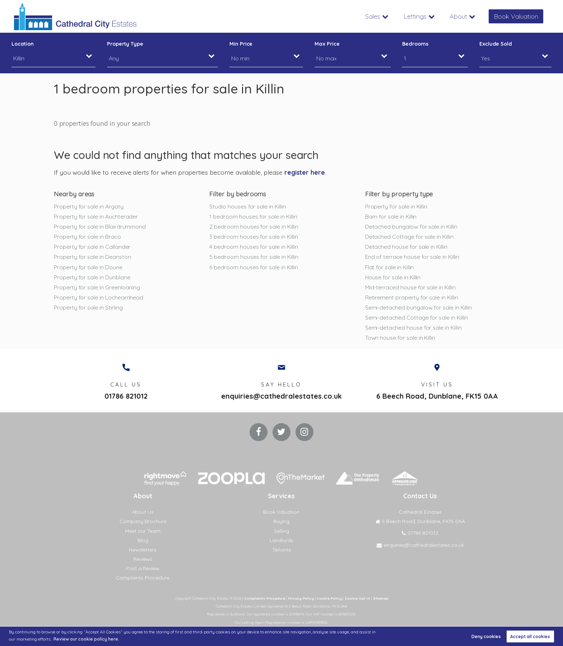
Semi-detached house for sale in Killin (413, 327)
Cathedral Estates (420, 512)
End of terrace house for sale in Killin (412, 257)
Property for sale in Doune (88, 267)
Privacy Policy (301, 598)
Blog (143, 540)
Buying (281, 521)
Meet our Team (142, 531)
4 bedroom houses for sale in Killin (253, 247)
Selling (281, 531)
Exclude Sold (495, 44)
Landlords (281, 540)
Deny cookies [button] (486, 636)
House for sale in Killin (393, 277)
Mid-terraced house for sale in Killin (410, 287)
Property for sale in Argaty (89, 206)
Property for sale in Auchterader (96, 216)
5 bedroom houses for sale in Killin (253, 257)
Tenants (281, 549)
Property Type (125, 44)
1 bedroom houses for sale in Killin (253, 216)
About (458, 16)
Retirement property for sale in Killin (411, 297)
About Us (143, 512)
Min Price (241, 44)
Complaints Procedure (142, 578)
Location (22, 44)
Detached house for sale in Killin (406, 247)
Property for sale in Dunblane (92, 277)
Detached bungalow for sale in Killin (411, 226)
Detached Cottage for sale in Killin (409, 236)
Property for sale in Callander (92, 247)
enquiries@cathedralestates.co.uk (281, 396)
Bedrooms (415, 44)
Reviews (142, 559)
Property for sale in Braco (87, 236)
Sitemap (380, 598)
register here (304, 172)
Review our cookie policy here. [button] (86, 639)
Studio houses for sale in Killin (247, 206)
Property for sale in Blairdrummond (100, 226)
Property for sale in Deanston (92, 257)
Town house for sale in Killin (400, 337)
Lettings (414, 16)
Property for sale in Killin (396, 206)
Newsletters (143, 549)
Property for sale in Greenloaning (97, 287)
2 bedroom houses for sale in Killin (253, 226)
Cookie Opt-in (357, 598)
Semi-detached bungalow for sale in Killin (418, 307)
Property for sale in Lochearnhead (98, 297)
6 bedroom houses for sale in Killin (253, 267)
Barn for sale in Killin (391, 216)
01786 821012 (126, 396)
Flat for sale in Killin (389, 267)
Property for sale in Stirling (88, 307)
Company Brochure (143, 521)
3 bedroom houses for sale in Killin (253, 236)
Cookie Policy (329, 598)
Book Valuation (515, 16)
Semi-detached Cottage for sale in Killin (416, 317)
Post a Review (142, 568)
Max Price (327, 44)
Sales (372, 16)
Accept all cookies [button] (530, 636)
